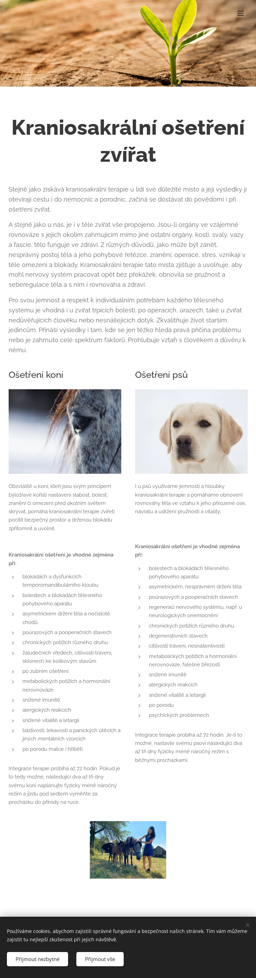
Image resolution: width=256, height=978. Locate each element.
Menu (240, 13)
